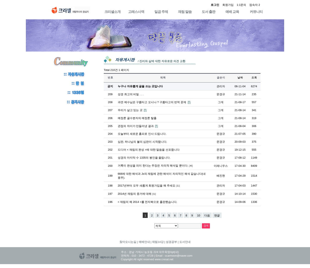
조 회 (254, 77)
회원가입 (228, 4)
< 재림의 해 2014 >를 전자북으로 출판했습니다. (147, 202)
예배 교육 (232, 12)
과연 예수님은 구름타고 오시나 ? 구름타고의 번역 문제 (152, 102)
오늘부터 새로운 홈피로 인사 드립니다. (142, 133)
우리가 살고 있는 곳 (130, 110)
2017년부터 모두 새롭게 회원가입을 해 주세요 (149, 185)
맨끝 (217, 215)
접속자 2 (254, 4)
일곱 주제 (161, 12)
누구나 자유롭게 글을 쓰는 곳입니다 (140, 86)
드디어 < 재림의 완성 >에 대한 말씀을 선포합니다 (149, 149)
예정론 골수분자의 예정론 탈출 (137, 118)
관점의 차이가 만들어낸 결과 (136, 126)
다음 (207, 215)
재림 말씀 (185, 12)
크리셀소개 (112, 12)
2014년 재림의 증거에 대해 (137, 193)
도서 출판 (208, 12)
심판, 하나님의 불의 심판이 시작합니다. (142, 141)
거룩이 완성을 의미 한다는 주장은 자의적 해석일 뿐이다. (155, 165)
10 (198, 215)
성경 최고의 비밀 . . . (130, 94)
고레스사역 (136, 12)
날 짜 (240, 77)
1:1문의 (241, 4)
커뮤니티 (256, 12)
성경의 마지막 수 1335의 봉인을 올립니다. (144, 157)
